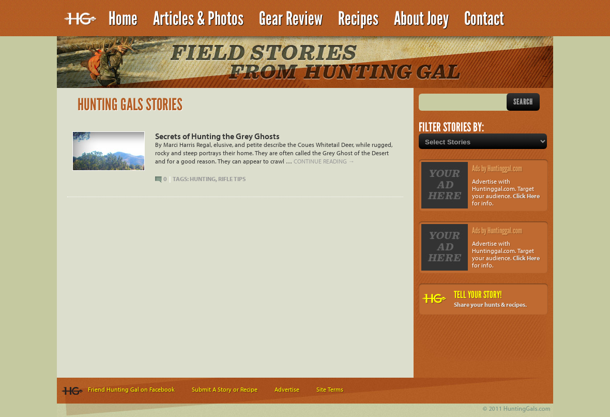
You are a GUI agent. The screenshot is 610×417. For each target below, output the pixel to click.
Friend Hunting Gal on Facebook (131, 389)
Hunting (203, 179)
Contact (484, 18)
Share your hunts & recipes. (490, 304)
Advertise (286, 389)
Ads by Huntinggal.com (497, 168)
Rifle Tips (232, 179)
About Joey (421, 18)
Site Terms (329, 389)
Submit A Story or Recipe (224, 389)
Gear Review (291, 18)
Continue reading (324, 161)
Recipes (358, 18)
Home (123, 18)
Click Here (526, 196)
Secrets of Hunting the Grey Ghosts (217, 136)
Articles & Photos (198, 18)
